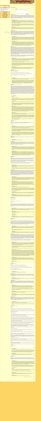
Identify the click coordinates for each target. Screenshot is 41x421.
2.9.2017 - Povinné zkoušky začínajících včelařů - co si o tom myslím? (5, 8)
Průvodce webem (15, 3)
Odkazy (19, 3)
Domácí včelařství (14, 0)
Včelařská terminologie (29, 3)
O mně (11, 3)
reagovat (34, 35)
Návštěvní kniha (23, 3)
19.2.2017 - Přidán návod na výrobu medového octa (4, 10)
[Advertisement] (38, 9)
